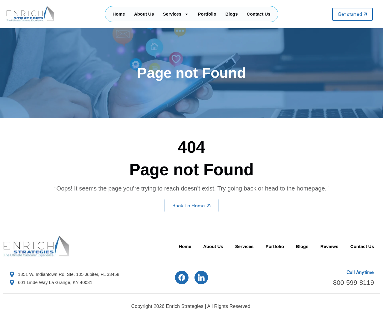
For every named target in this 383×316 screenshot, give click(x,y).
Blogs (231, 13)
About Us (144, 13)
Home (119, 13)
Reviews (329, 246)
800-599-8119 (353, 282)
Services (176, 14)
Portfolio (207, 13)
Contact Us (258, 13)
